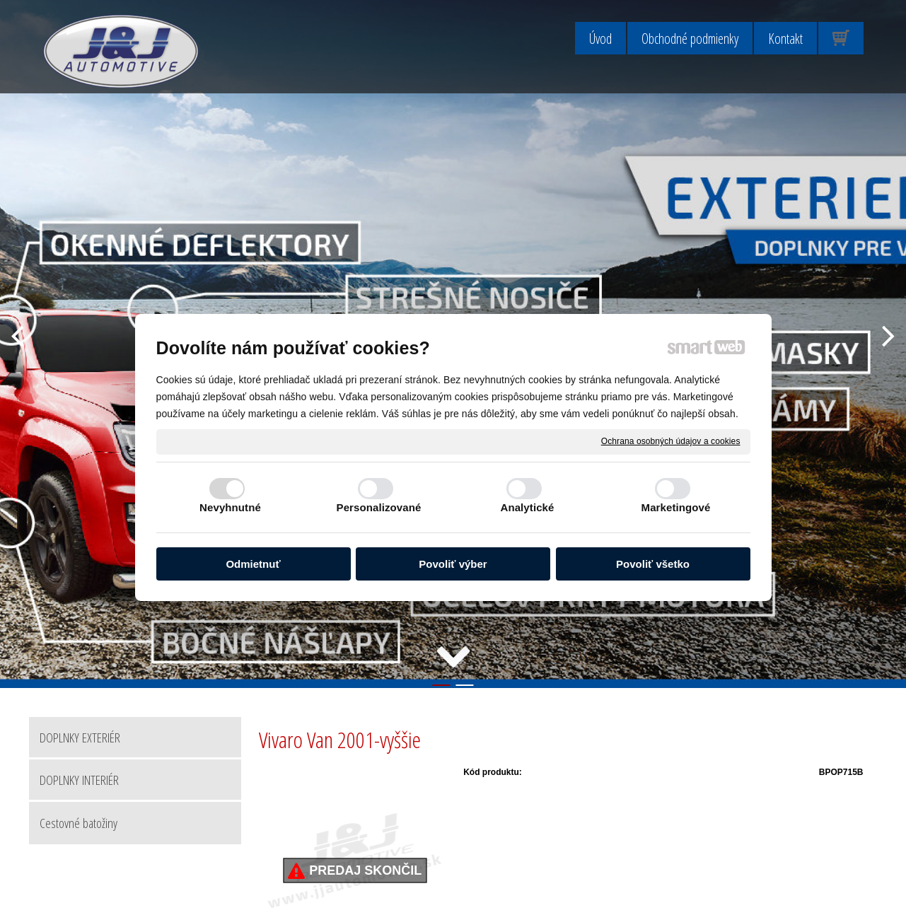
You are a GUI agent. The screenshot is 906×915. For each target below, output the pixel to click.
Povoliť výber (453, 564)
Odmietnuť (253, 564)
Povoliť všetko (653, 564)
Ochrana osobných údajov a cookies (671, 441)
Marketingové (676, 507)
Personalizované (379, 507)
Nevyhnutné (230, 507)
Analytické (527, 507)
